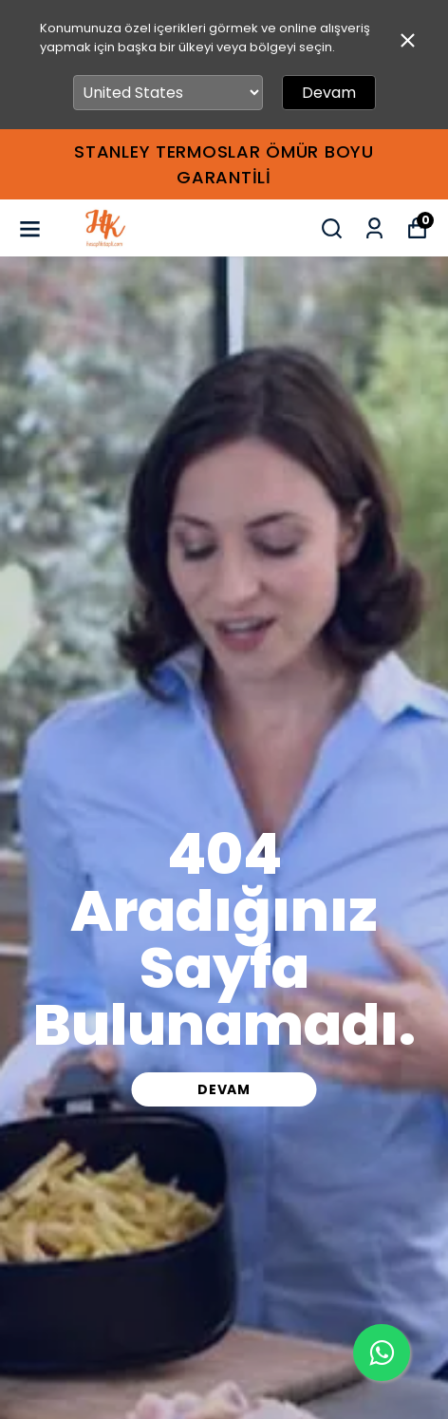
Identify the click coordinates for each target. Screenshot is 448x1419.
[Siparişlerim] (374, 228)
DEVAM (224, 1089)
